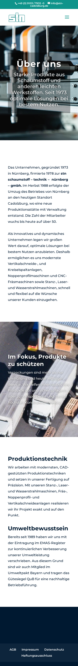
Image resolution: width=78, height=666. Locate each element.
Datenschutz (54, 649)
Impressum (30, 649)
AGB (13, 649)
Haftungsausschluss (36, 655)
